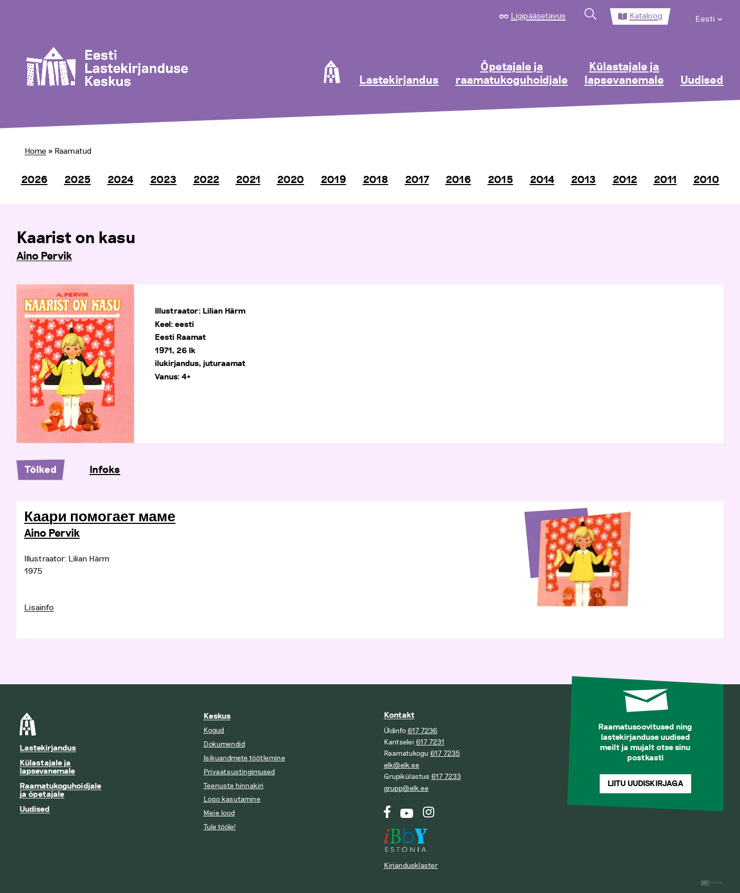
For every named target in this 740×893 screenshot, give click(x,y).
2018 (375, 180)
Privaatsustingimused (239, 772)
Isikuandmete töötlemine (244, 758)
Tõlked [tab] (41, 470)
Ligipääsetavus (538, 16)
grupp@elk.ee (406, 788)
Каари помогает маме (99, 517)
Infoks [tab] (104, 470)
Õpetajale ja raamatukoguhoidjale (511, 74)
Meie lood (219, 813)
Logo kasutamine (232, 799)
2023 (163, 180)
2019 (333, 180)
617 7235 (445, 753)
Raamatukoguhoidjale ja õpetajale (60, 790)
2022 (206, 180)
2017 (417, 180)
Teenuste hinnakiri (233, 785)
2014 (542, 180)
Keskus (217, 716)
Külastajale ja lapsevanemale (624, 74)
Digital (712, 883)
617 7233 (446, 776)
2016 (458, 180)
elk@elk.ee (401, 765)
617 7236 (422, 730)
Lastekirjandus (399, 80)
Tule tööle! (219, 827)
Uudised (702, 80)
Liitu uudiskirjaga (645, 783)
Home (35, 151)
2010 (706, 180)
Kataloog (646, 16)
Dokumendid (224, 744)
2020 (290, 180)
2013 (583, 180)
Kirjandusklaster (411, 865)
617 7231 (430, 742)
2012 (625, 180)
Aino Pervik (44, 256)
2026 (34, 180)
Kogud (213, 730)
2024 (120, 180)
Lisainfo (39, 608)
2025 (77, 180)
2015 (500, 180)
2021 (248, 180)
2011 (665, 180)
